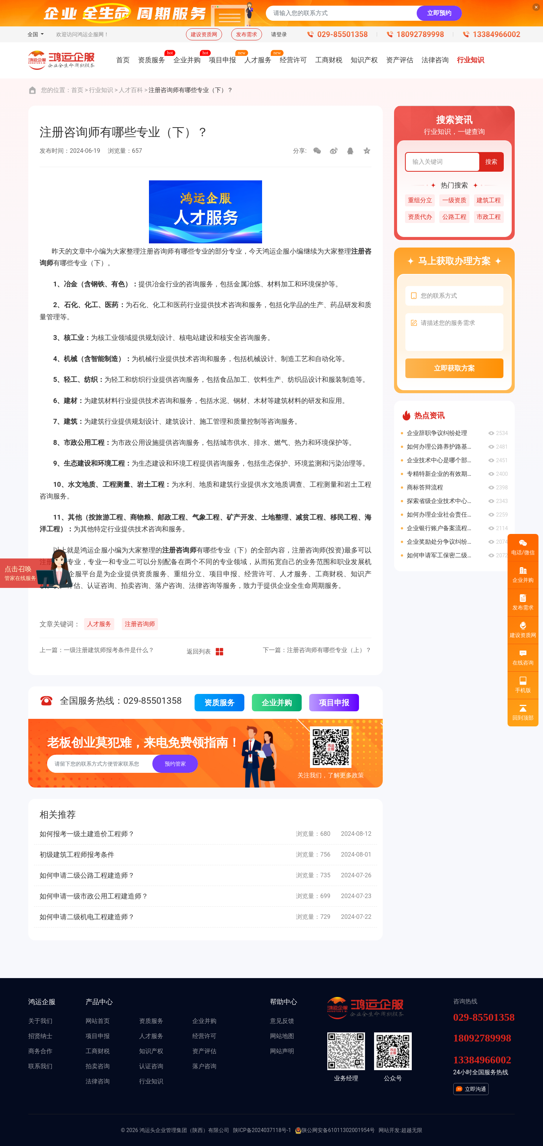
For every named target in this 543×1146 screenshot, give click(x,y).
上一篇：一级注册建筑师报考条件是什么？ (97, 650)
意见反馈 (282, 1020)
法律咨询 (98, 1081)
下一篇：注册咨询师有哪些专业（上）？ (317, 650)
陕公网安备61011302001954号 (335, 1130)
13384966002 (496, 34)
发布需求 (246, 34)
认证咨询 (151, 1066)
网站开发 (389, 1130)
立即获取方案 (454, 368)
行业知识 (101, 90)
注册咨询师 (140, 624)
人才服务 (99, 624)
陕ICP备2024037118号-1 (262, 1130)
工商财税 (98, 1051)
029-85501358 (342, 34)
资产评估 (204, 1051)
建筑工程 (489, 200)
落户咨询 (204, 1066)
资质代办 (420, 216)
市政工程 (489, 216)
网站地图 (282, 1036)
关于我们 (40, 1020)
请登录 (279, 34)
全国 (33, 34)
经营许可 (204, 1036)
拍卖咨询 (98, 1066)
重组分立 (420, 200)
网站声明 (282, 1051)
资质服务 (219, 702)
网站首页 (98, 1020)
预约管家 (175, 764)
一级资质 (454, 200)
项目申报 (334, 702)
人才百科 (131, 90)
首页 (77, 90)
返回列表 (205, 652)
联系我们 (40, 1066)
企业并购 (277, 702)
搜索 (491, 161)
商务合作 (40, 1051)
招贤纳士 (40, 1036)
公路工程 (454, 216)
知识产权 (151, 1051)
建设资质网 (204, 34)
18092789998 (420, 34)
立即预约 (439, 13)
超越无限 (411, 1130)
